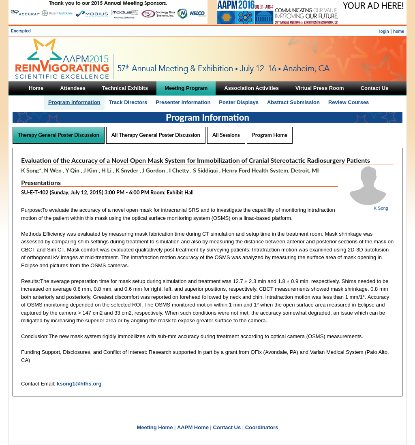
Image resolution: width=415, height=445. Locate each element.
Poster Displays (239, 102)
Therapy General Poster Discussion (58, 135)
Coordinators (261, 427)
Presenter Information (183, 102)
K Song (381, 208)
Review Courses (348, 102)
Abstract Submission (293, 102)
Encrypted (21, 31)
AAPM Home (193, 427)
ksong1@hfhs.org (79, 384)
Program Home (269, 135)
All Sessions (226, 135)
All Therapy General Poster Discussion (155, 135)
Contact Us (227, 427)
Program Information (74, 102)
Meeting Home (155, 427)
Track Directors (128, 102)
